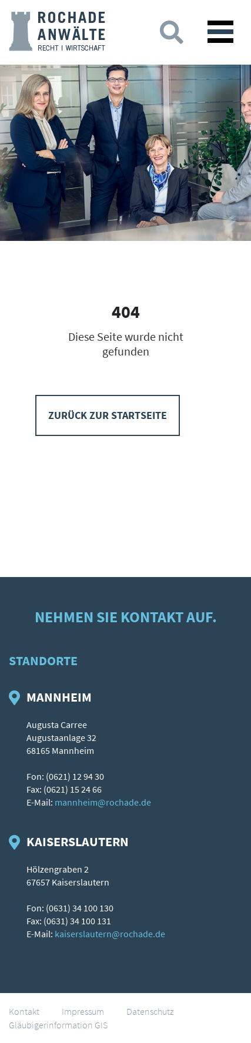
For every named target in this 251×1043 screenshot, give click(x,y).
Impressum (83, 1011)
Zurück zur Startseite (107, 415)
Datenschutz (149, 1011)
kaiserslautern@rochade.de (110, 934)
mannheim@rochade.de (103, 802)
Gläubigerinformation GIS (58, 1025)
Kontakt (24, 1011)
